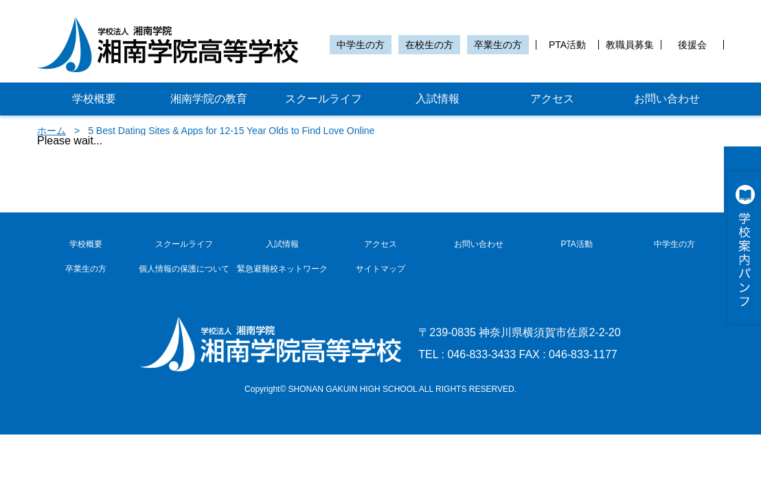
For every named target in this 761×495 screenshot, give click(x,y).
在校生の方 (429, 44)
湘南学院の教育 (208, 98)
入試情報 (437, 98)
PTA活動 (567, 45)
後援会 (692, 45)
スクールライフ (323, 98)
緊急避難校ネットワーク (282, 269)
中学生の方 (361, 44)
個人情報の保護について (184, 269)
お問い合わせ (667, 98)
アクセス (552, 98)
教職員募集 (630, 45)
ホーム (51, 130)
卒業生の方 (498, 44)
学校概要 (94, 98)
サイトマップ (380, 269)
